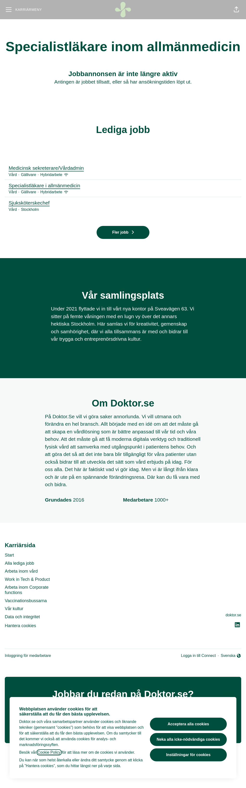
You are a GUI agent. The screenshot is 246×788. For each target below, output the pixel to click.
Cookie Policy (49, 752)
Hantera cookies (20, 625)
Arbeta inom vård (21, 571)
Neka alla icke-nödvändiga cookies (188, 739)
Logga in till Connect (198, 656)
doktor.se (233, 615)
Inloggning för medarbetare (28, 656)
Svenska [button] (231, 656)
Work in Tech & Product (27, 579)
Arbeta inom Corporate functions (27, 590)
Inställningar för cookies (188, 755)
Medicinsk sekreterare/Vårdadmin (123, 168)
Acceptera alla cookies (188, 724)
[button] (236, 9)
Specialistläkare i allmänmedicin (123, 185)
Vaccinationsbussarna (26, 600)
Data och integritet (22, 616)
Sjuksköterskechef (123, 203)
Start (9, 555)
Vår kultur (14, 608)
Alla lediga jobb (19, 563)
